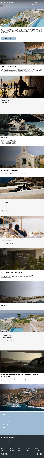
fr (37, 4)
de (32, 4)
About (19, 448)
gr (35, 4)
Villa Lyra (2, 450)
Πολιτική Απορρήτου (4, 445)
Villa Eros (2, 448)
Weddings (36, 448)
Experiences (28, 448)
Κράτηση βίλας (35, 2)
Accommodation (37, 450)
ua (39, 4)
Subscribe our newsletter (5, 443)
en (30, 4)
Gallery (27, 450)
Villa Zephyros (12, 450)
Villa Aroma (12, 448)
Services (19, 450)
